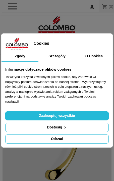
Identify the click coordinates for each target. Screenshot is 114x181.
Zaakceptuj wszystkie (57, 116)
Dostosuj (57, 127)
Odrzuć (57, 139)
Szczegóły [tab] (57, 56)
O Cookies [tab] (94, 56)
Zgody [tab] (20, 56)
